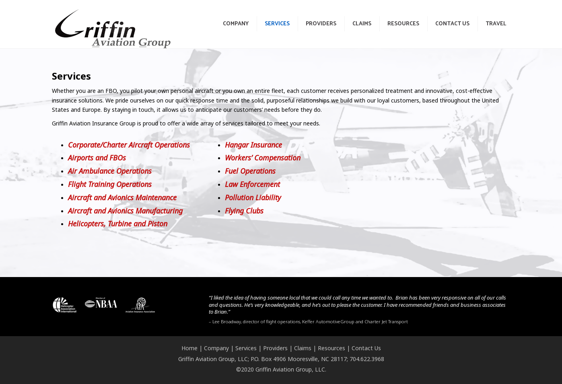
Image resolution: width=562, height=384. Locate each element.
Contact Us (452, 23)
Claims (361, 23)
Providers (321, 23)
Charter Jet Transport (386, 321)
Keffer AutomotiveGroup (328, 321)
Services (277, 23)
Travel (496, 23)
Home (189, 348)
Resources (403, 23)
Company (236, 23)
